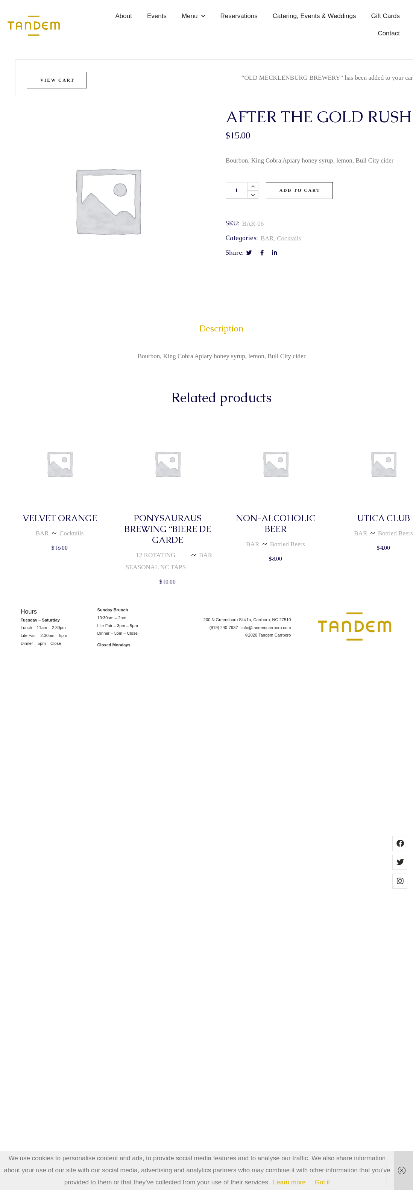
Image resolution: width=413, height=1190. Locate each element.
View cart (57, 80)
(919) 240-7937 (225, 627)
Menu (193, 16)
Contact (389, 33)
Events (157, 16)
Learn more (289, 1182)
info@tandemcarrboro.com (266, 627)
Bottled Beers (287, 544)
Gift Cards (385, 16)
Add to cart (299, 190)
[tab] (221, 332)
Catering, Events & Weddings (314, 16)
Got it (322, 1182)
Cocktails (289, 238)
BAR (267, 238)
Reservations (238, 16)
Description (221, 328)
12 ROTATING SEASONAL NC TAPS (156, 561)
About (123, 16)
